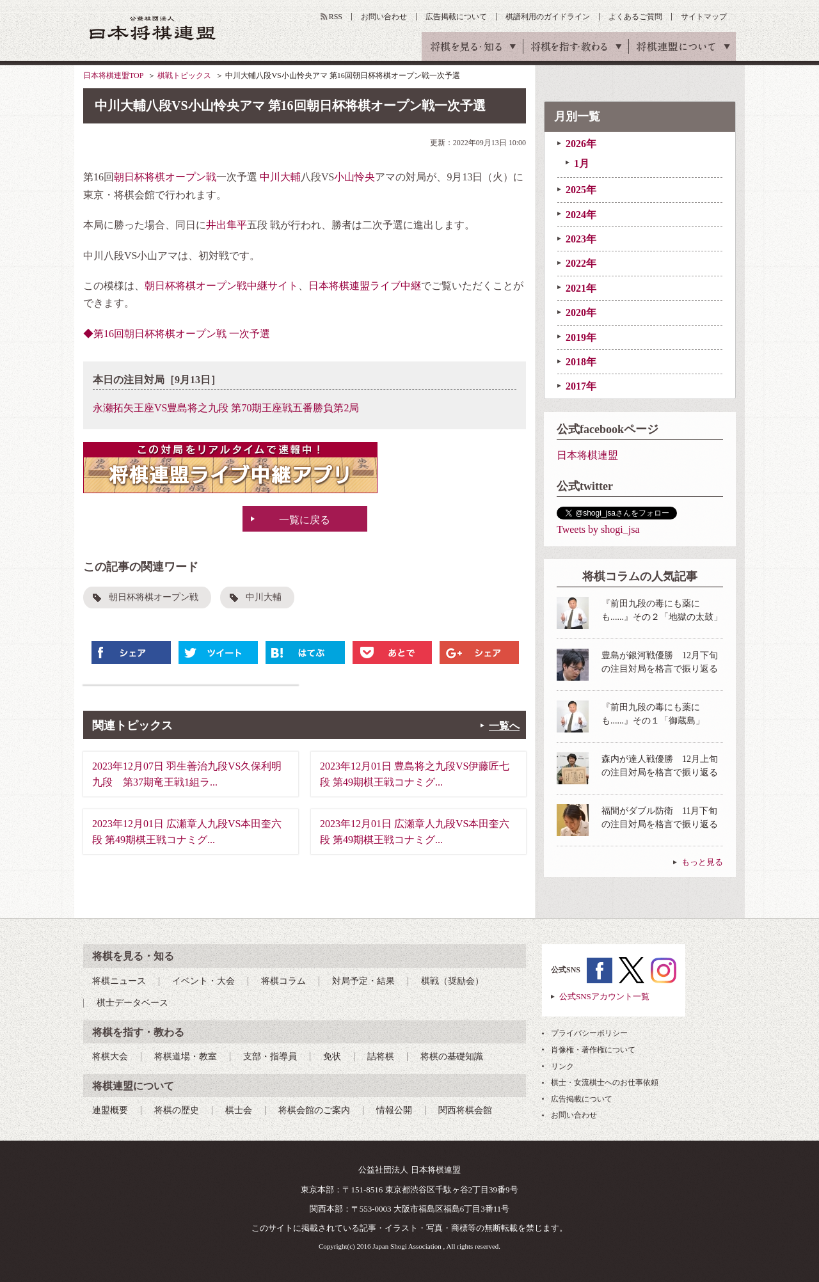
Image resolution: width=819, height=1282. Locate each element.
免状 (332, 1056)
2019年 (581, 337)
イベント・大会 (203, 981)
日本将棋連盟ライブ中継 (364, 285)
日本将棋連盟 (587, 455)
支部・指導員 (270, 1056)
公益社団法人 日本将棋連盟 (153, 28)
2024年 (581, 214)
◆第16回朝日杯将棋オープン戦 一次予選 (176, 333)
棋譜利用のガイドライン (547, 16)
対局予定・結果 (363, 981)
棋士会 (238, 1110)
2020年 (581, 312)
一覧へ (504, 725)
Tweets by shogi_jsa (598, 529)
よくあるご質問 (635, 16)
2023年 (581, 238)
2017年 (581, 386)
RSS (335, 16)
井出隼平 (226, 224)
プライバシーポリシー (589, 1033)
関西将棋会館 (465, 1110)
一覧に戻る (304, 519)
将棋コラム (283, 981)
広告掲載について (456, 16)
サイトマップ (704, 16)
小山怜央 (354, 176)
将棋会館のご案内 (314, 1110)
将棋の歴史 (176, 1110)
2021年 (581, 288)
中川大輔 (280, 176)
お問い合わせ (384, 16)
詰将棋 (380, 1056)
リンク (562, 1066)
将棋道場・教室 (185, 1056)
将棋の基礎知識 (451, 1056)
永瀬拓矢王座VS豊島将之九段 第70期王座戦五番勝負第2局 (226, 407)
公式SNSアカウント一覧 (604, 996)
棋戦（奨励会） (452, 981)
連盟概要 (110, 1110)
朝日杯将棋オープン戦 (165, 176)
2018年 (581, 361)
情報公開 (394, 1110)
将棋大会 (110, 1056)
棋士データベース (132, 1003)
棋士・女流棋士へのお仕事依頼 (604, 1082)
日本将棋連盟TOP (113, 75)
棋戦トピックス (184, 75)
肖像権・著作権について (593, 1049)
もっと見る (702, 862)
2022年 (581, 263)
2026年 (581, 143)
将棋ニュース (119, 981)
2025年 (581, 189)
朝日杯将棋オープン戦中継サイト (221, 285)
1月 (581, 163)
